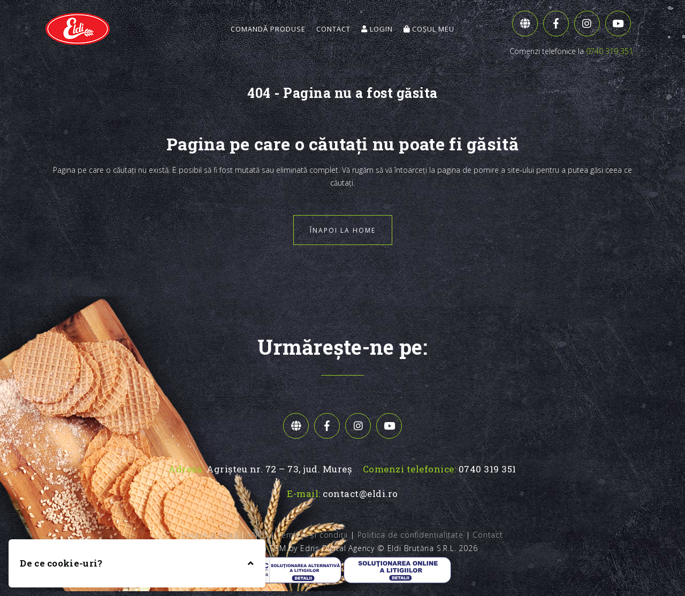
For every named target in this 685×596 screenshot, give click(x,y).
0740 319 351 (609, 51)
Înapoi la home (343, 230)
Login (377, 29)
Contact (333, 29)
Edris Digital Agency (337, 548)
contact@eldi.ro (360, 493)
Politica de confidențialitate (410, 535)
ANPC (257, 535)
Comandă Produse (268, 29)
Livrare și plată (210, 535)
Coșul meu (429, 29)
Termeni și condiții (312, 535)
